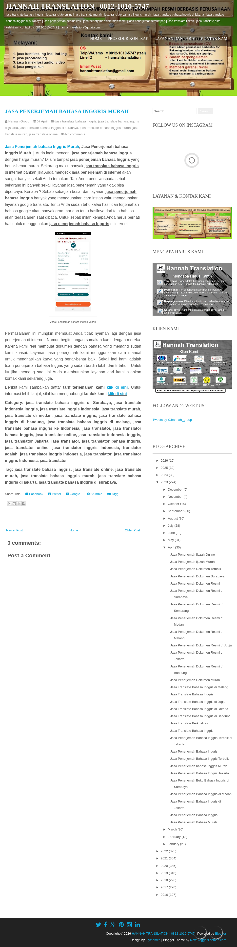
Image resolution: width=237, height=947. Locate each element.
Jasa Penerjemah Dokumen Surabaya (197, 576)
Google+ (74, 494)
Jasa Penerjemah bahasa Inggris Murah (67, 111)
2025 (165, 468)
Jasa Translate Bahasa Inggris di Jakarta (199, 709)
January (174, 844)
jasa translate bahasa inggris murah (105, 128)
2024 (165, 475)
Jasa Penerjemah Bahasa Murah (193, 822)
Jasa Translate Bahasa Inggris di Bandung (200, 716)
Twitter (54, 494)
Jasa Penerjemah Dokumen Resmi (195, 583)
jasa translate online (43, 134)
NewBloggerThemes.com (208, 940)
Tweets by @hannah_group (172, 420)
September (176, 511)
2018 (165, 880)
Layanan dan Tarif (175, 38)
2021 (165, 858)
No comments (75, 134)
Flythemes (153, 940)
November (176, 496)
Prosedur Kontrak (128, 38)
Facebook (34, 494)
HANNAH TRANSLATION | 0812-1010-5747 (77, 6)
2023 (165, 482)
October (174, 504)
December (176, 489)
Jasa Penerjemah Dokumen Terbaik (195, 569)
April (171, 547)
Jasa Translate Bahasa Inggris (191, 694)
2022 (165, 851)
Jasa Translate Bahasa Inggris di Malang (199, 687)
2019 (165, 873)
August (173, 518)
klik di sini (117, 387)
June (172, 533)
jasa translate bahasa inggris (75, 121)
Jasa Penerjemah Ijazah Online (192, 554)
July (171, 525)
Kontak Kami (215, 38)
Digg (112, 494)
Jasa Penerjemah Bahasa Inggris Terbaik (199, 758)
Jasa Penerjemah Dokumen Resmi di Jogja (201, 645)
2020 (165, 866)
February (175, 837)
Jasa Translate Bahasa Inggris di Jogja (197, 702)
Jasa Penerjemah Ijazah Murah (192, 562)
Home (96, 38)
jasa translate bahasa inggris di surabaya (49, 128)
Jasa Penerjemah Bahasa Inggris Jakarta (199, 773)
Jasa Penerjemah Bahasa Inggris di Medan (201, 794)
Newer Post (14, 530)
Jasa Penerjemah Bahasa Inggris (193, 751)
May (171, 540)
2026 (165, 460)
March (173, 829)
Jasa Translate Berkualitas (189, 723)
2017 (165, 887)
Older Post (132, 530)
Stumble (94, 494)
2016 (165, 895)
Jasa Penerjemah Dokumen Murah (195, 680)
